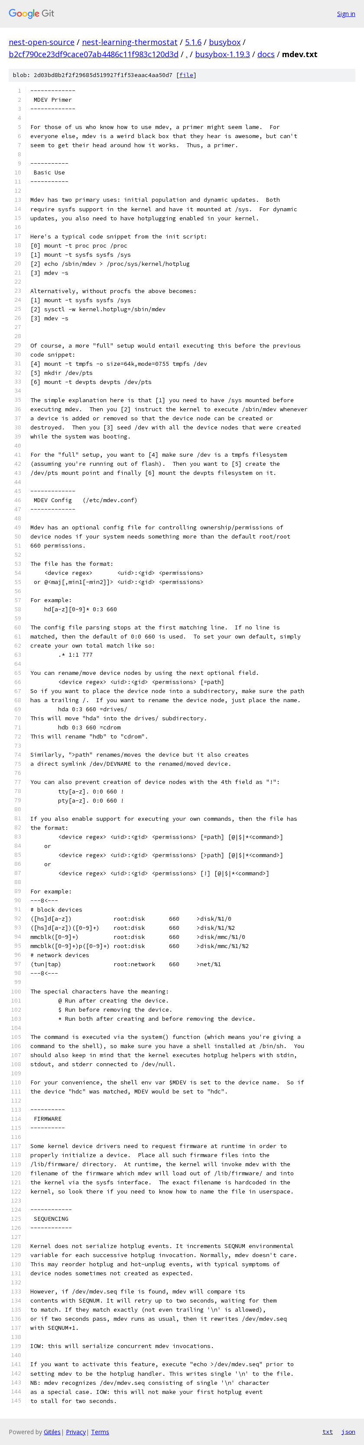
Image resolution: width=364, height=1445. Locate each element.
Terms (100, 1432)
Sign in (346, 14)
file (186, 75)
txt (327, 1431)
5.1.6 (193, 42)
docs (266, 54)
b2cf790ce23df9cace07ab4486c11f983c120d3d (94, 54)
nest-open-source (42, 42)
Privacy (76, 1432)
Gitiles (52, 1432)
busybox (224, 42)
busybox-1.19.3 (222, 54)
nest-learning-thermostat (130, 42)
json (348, 1431)
